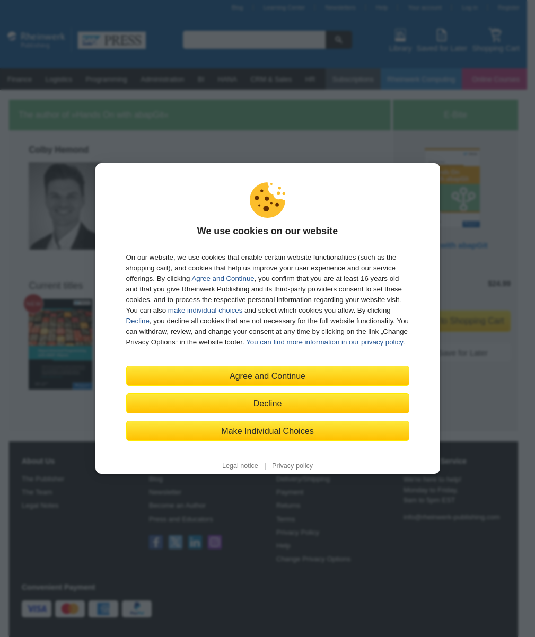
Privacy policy (292, 466)
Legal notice (240, 466)
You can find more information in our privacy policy (324, 342)
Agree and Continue (222, 278)
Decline (138, 321)
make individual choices (205, 310)
